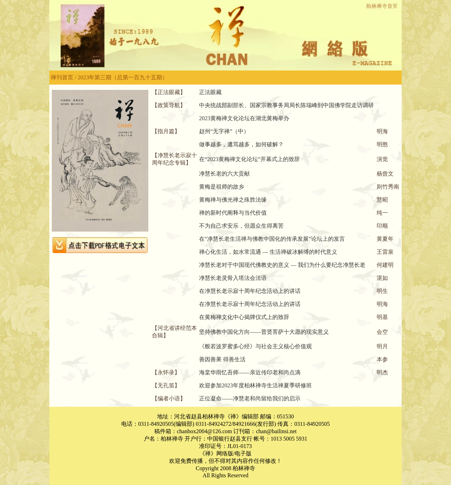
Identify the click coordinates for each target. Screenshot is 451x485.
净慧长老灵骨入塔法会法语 (233, 278)
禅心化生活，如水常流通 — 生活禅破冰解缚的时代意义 (268, 252)
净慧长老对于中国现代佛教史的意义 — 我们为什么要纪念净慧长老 (282, 265)
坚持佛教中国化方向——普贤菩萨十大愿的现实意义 (264, 332)
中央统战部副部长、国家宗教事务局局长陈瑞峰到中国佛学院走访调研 (286, 105)
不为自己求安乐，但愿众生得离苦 (241, 226)
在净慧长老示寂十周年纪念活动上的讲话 (250, 291)
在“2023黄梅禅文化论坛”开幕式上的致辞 (249, 159)
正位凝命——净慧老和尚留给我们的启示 (250, 398)
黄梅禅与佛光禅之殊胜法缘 (233, 200)
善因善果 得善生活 (222, 359)
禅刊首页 (62, 77)
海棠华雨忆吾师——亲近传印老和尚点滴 (250, 372)
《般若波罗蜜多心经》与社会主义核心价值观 (255, 346)
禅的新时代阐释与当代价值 (233, 213)
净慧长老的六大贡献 (224, 174)
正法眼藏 (210, 92)
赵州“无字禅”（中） (224, 131)
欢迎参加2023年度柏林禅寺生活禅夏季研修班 (255, 385)
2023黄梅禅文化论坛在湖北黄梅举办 (244, 118)
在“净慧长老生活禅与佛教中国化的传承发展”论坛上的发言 (272, 239)
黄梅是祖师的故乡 (221, 187)
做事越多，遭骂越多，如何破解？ (241, 144)
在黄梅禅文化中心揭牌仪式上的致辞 (244, 317)
